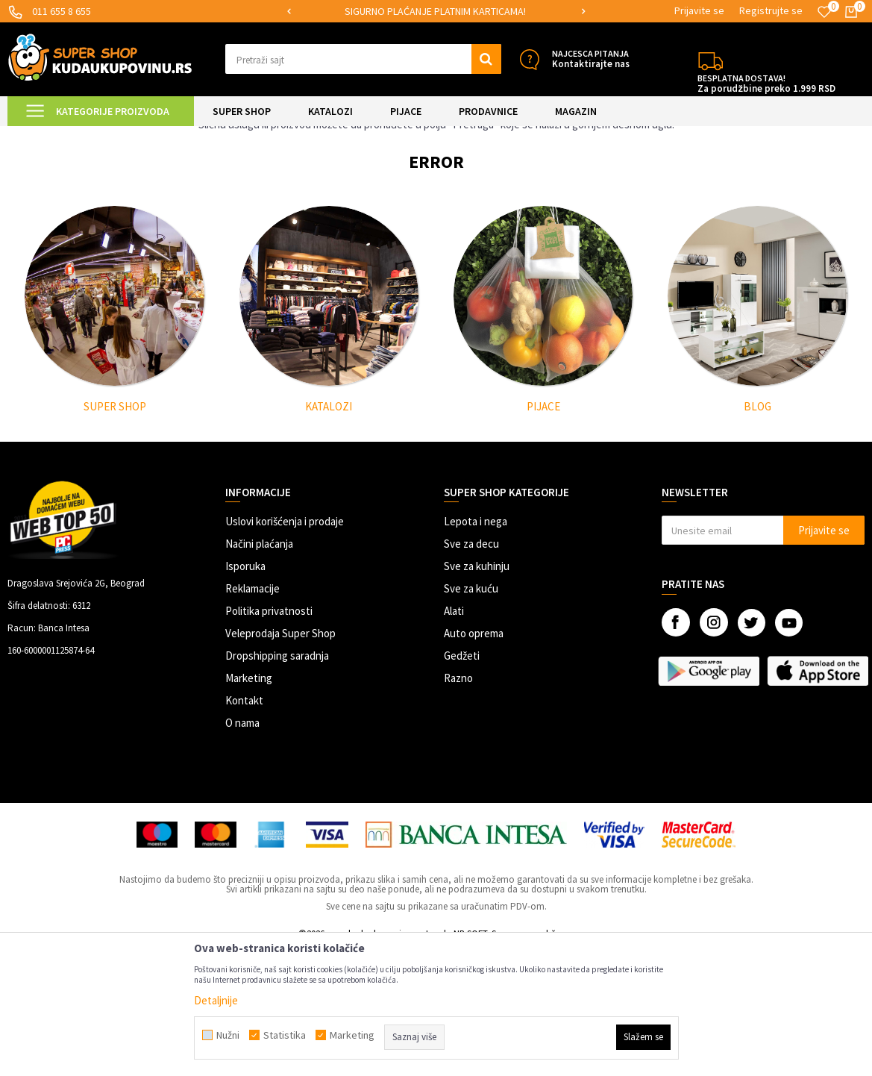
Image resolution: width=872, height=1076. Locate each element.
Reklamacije (252, 714)
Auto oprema (474, 759)
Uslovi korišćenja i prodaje (284, 647)
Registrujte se (771, 10)
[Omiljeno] (824, 12)
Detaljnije (216, 1000)
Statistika (284, 1035)
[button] (363, 59)
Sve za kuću (471, 714)
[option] (436, 11)
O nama (242, 848)
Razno (458, 804)
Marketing (248, 804)
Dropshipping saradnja (277, 781)
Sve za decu (471, 669)
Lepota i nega (475, 647)
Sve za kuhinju (476, 692)
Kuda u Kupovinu (42, 135)
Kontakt (244, 826)
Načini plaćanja (259, 669)
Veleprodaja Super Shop (280, 759)
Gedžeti (462, 781)
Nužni (227, 1035)
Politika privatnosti (269, 736)
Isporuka (245, 692)
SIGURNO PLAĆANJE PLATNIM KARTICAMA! (435, 11)
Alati (454, 736)
